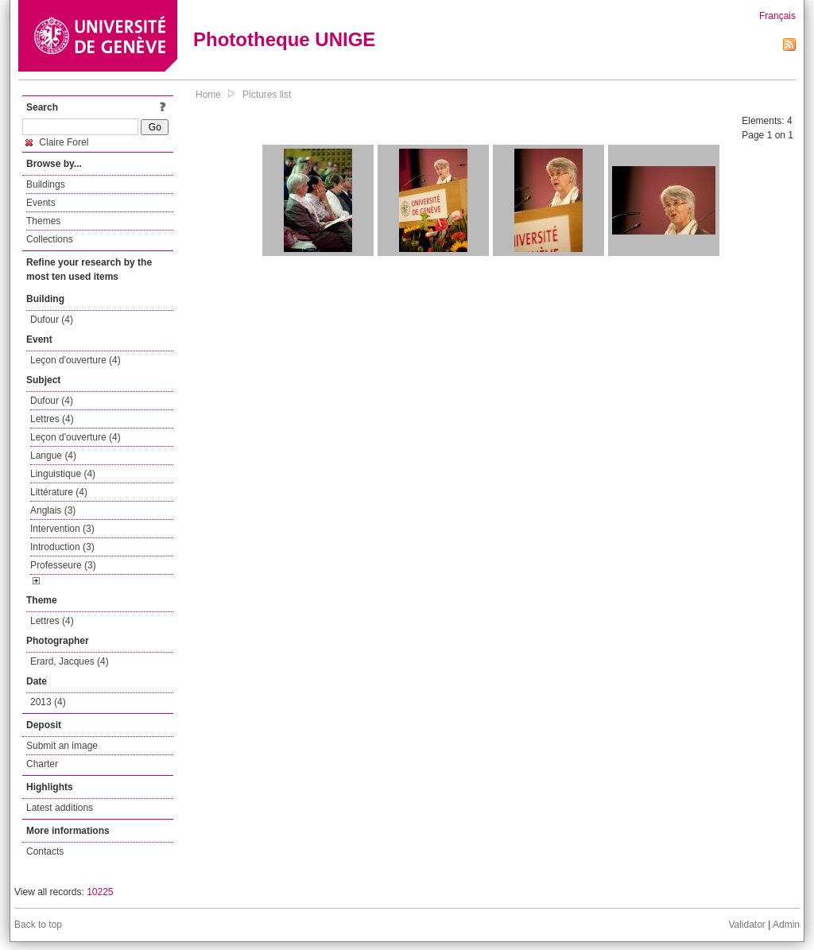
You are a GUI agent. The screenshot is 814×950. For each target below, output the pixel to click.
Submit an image (62, 745)
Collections (49, 239)
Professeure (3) (63, 565)
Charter (42, 764)
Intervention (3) (62, 528)
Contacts (45, 851)
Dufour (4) (51, 319)
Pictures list (266, 94)
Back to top (38, 924)
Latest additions (59, 807)
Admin (786, 924)
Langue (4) (53, 455)
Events (41, 202)
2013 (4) (48, 702)
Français (777, 15)
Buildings (45, 184)
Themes (43, 221)
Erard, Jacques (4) (69, 661)
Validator (746, 924)
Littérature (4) (58, 492)
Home (208, 94)
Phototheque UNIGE (284, 39)
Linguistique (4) (62, 473)
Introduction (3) (62, 547)
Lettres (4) (52, 419)
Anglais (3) (53, 510)
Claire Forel (56, 142)
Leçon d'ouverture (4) (75, 360)
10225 (100, 892)
